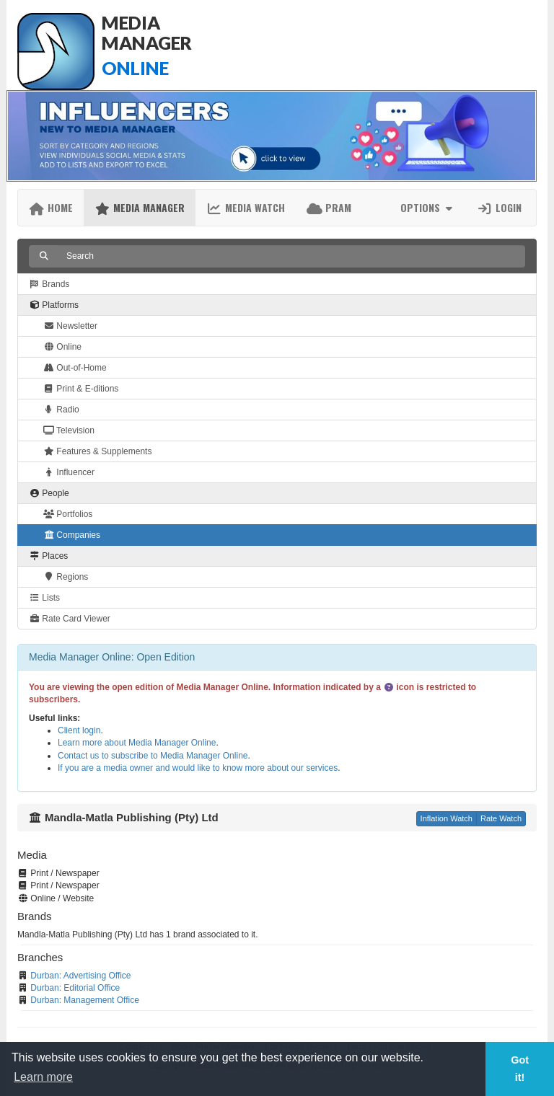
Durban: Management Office (84, 1000)
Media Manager (139, 207)
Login (499, 207)
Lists (44, 598)
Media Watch (245, 207)
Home (51, 207)
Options (428, 207)
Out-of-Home (75, 368)
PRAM (329, 207)
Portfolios (67, 514)
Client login (79, 730)
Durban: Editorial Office (75, 988)
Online (62, 347)
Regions (65, 577)
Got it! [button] (520, 1068)
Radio (61, 410)
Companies (71, 535)
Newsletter (70, 326)
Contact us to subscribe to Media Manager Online (152, 756)
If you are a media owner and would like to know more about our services (198, 768)
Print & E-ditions (80, 389)
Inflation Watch (446, 818)
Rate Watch (501, 818)
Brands (49, 284)
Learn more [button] (43, 1077)
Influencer (68, 472)
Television (68, 430)
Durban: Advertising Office (80, 976)
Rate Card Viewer (69, 619)
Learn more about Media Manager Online (137, 743)
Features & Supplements (97, 451)
